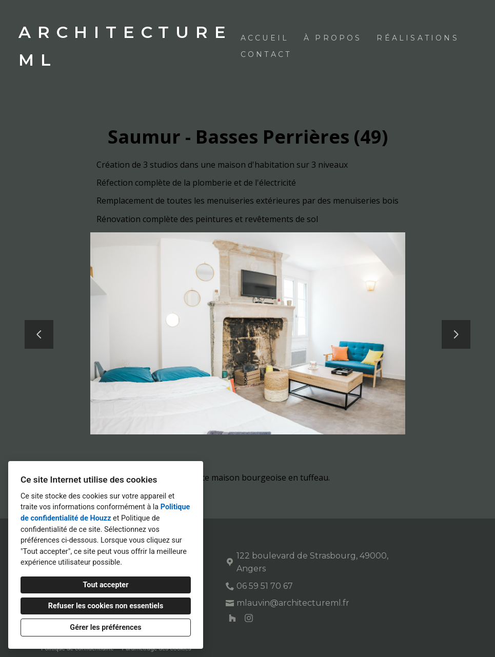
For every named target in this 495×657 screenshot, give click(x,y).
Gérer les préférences (105, 627)
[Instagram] (248, 618)
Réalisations (418, 38)
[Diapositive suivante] (456, 334)
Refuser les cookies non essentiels (106, 606)
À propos (333, 38)
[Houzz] (232, 618)
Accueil (265, 38)
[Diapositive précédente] (39, 334)
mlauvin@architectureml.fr (292, 603)
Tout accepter (106, 585)
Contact (266, 54)
